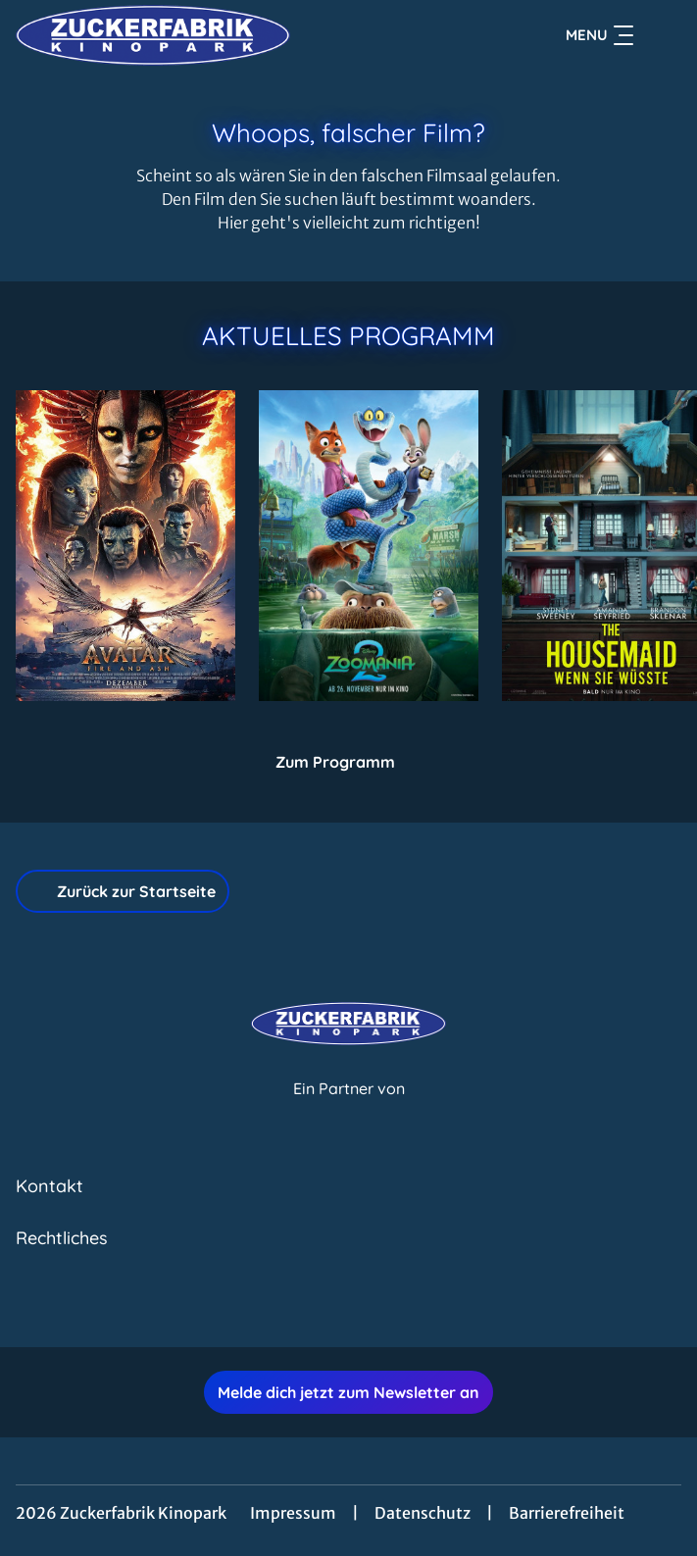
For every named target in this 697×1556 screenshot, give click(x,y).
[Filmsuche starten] (661, 35)
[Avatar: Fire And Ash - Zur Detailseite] (125, 545)
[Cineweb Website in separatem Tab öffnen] (349, 1109)
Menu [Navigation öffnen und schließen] (599, 35)
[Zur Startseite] (153, 35)
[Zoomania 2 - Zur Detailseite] (368, 545)
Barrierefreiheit (566, 1513)
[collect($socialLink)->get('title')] (327, 1304)
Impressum (293, 1513)
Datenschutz (422, 1513)
